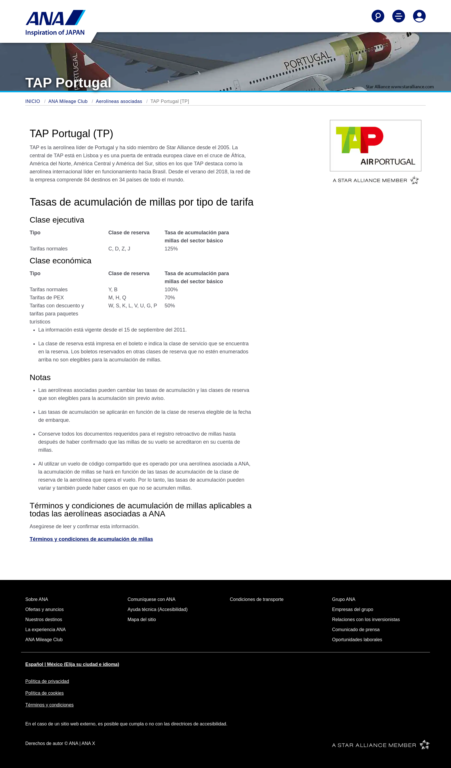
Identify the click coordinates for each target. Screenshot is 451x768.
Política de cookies (44, 693)
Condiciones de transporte (257, 599)
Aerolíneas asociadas (119, 101)
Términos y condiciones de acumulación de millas (91, 539)
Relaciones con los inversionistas (366, 619)
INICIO (32, 101)
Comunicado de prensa (356, 629)
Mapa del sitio (142, 619)
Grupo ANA (344, 599)
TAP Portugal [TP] (169, 101)
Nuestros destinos (43, 619)
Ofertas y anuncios (44, 609)
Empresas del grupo (352, 609)
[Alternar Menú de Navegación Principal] (398, 16)
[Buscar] (378, 16)
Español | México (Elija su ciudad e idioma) (72, 664)
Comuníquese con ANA (151, 599)
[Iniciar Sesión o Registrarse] (419, 16)
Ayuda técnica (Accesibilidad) (158, 609)
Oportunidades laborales (357, 639)
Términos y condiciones (49, 704)
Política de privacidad (47, 681)
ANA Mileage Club (67, 101)
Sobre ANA (36, 599)
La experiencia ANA (45, 629)
